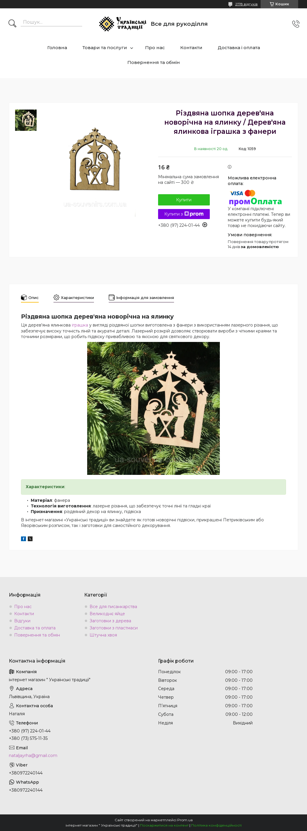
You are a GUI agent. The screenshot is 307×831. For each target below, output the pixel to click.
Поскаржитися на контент (164, 825)
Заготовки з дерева (110, 620)
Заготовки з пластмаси (114, 628)
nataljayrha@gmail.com (33, 755)
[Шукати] (12, 24)
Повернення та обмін (153, 62)
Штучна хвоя (103, 635)
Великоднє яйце (107, 613)
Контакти (191, 47)
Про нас (155, 47)
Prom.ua (185, 820)
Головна (57, 47)
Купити (183, 199)
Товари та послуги (104, 47)
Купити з (184, 214)
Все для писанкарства (113, 606)
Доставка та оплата (35, 628)
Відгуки (22, 620)
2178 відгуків (246, 4)
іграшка (80, 325)
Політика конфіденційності (216, 825)
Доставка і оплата (239, 47)
